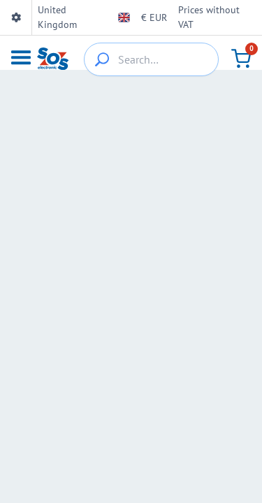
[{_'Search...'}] (102, 59)
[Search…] (151, 59)
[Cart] (241, 58)
